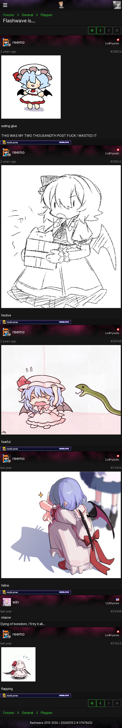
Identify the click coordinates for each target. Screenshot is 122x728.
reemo (19, 42)
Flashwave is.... (19, 21)
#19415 (116, 643)
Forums (8, 15)
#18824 (116, 51)
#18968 (116, 341)
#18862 (116, 161)
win (16, 602)
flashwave (36, 722)
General (27, 15)
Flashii (61, 5)
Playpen (46, 15)
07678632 (85, 722)
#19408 (116, 611)
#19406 (116, 467)
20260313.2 (68, 722)
